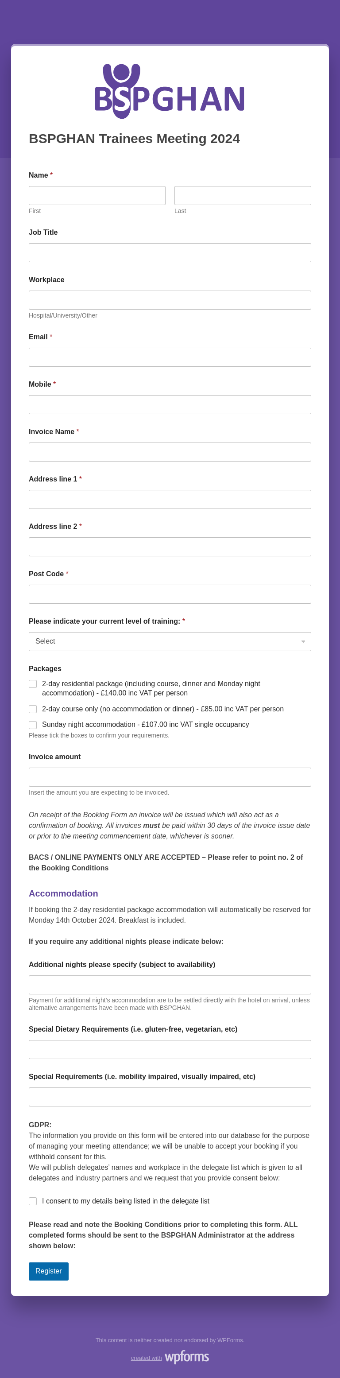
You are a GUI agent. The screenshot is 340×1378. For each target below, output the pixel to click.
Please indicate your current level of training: (107, 621)
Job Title (43, 232)
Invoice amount (55, 757)
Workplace (47, 279)
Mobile (42, 384)
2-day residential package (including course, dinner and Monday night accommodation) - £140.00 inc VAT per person (151, 688)
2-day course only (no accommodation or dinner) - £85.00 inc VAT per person (163, 709)
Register (48, 1271)
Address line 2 (55, 526)
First (35, 210)
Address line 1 (55, 479)
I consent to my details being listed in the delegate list (125, 1201)
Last (180, 210)
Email (40, 337)
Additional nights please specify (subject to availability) (122, 964)
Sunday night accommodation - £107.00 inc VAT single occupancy (145, 724)
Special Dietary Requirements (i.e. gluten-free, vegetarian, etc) (133, 1029)
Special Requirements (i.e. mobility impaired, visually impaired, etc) (142, 1076)
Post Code (49, 574)
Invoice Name (54, 431)
